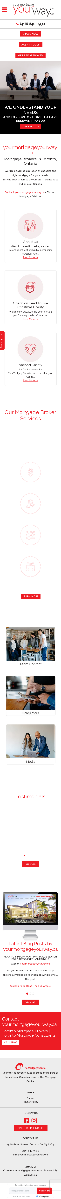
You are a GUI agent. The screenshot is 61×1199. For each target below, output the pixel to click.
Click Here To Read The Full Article (30, 986)
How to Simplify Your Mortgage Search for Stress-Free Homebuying (30, 958)
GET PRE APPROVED (30, 55)
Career (30, 1098)
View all (31, 864)
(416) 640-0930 (32, 24)
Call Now (11, 1042)
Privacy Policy (30, 1102)
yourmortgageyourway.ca (27, 1170)
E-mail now (30, 34)
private (28, 1196)
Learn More (31, 596)
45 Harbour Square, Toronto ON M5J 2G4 (30, 1144)
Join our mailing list (30, 1128)
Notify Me (44, 1191)
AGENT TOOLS (30, 44)
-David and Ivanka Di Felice (30, 826)
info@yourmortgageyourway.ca (30, 1154)
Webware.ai (30, 1175)
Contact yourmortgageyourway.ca (25, 192)
